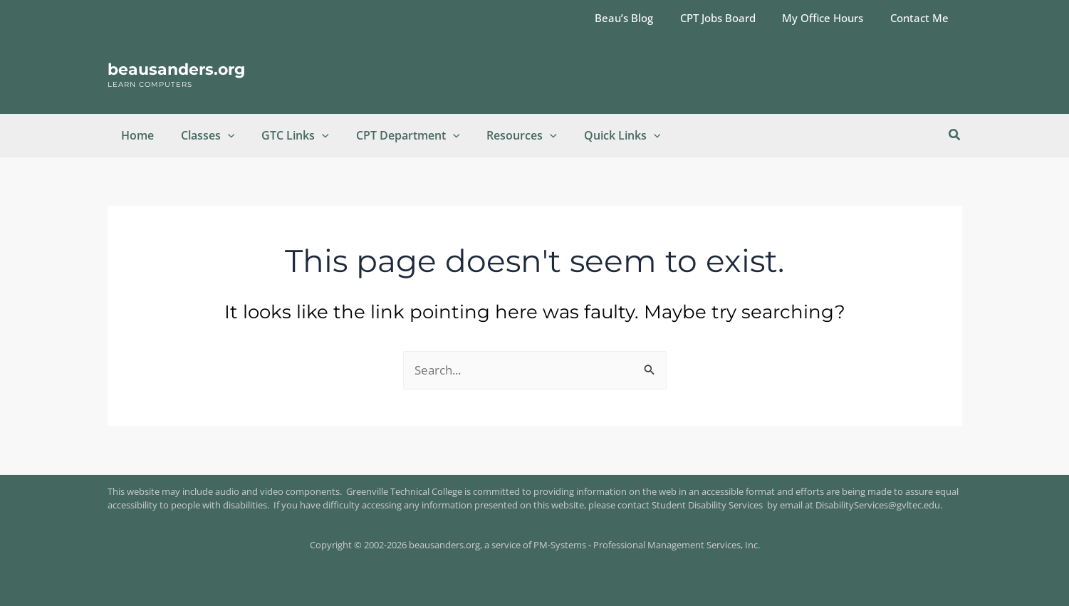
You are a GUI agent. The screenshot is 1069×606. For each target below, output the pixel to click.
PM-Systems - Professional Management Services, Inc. (646, 544)
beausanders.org (176, 69)
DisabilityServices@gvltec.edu (877, 504)
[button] (221, 135)
